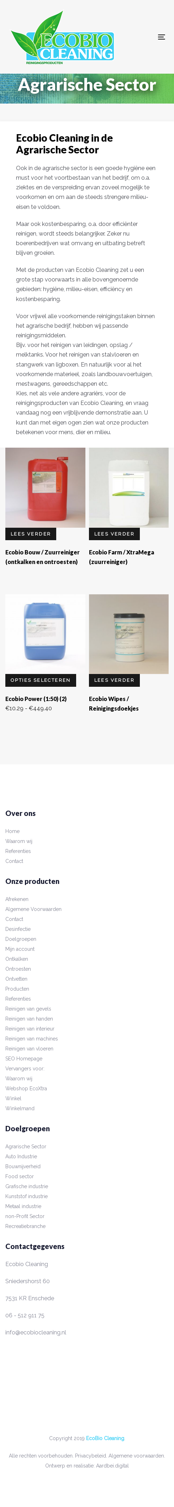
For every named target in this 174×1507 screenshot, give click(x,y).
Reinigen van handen (29, 1019)
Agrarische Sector (25, 1146)
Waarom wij (18, 841)
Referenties (18, 851)
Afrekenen (16, 899)
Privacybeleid (90, 1456)
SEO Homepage (23, 1058)
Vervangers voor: (24, 1068)
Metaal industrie (23, 1206)
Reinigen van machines (31, 1039)
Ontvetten (16, 979)
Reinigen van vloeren (29, 1049)
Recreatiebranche (25, 1226)
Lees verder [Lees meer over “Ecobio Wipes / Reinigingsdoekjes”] (114, 680)
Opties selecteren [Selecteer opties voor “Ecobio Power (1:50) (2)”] (41, 680)
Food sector (19, 1176)
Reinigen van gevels (28, 1009)
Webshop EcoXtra (26, 1088)
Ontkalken (16, 959)
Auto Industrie (21, 1156)
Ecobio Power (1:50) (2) (36, 698)
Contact (14, 861)
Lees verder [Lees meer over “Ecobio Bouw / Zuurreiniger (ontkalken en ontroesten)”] (31, 534)
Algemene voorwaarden (136, 1456)
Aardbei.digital (112, 1466)
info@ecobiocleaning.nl (35, 1332)
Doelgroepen (20, 939)
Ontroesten (18, 969)
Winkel (13, 1098)
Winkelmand (20, 1108)
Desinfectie (18, 929)
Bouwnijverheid (23, 1166)
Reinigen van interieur (29, 1029)
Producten (17, 989)
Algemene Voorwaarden (33, 909)
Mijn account (20, 949)
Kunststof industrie (26, 1196)
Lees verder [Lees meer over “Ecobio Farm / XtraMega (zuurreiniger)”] (114, 534)
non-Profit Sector (24, 1216)
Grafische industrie (26, 1186)
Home (12, 831)
